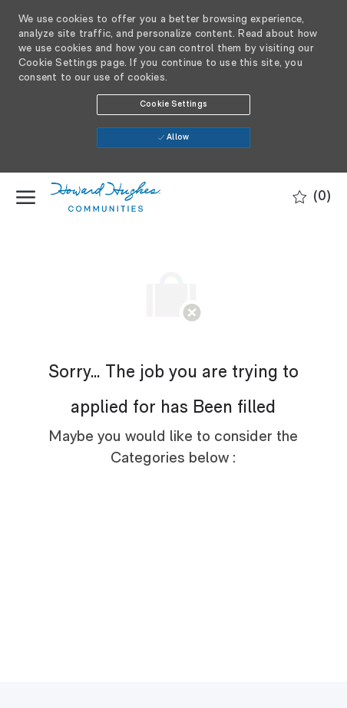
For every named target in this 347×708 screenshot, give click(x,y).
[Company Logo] (127, 197)
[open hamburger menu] (25, 197)
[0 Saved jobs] (311, 197)
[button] (173, 104)
